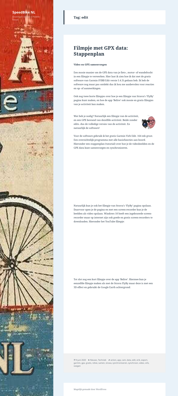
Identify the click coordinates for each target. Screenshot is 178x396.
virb (147, 363)
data (129, 360)
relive (94, 363)
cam (124, 360)
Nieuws (93, 360)
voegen (77, 366)
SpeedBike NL (23, 12)
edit (134, 360)
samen (101, 363)
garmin (77, 363)
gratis (88, 363)
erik (138, 360)
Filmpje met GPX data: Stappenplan (101, 50)
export (144, 360)
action (113, 360)
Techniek (102, 360)
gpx (83, 363)
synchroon (133, 363)
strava (108, 363)
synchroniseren (119, 363)
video (141, 363)
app (119, 360)
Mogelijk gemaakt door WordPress (90, 389)
